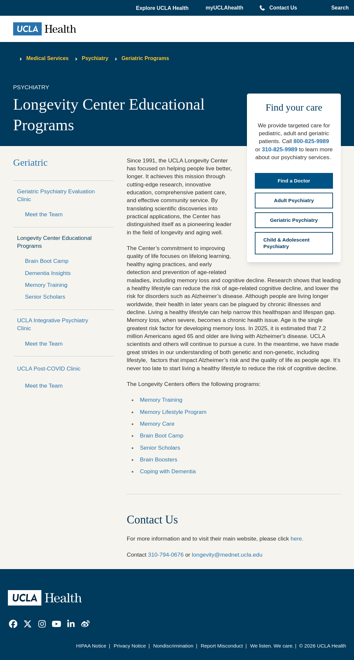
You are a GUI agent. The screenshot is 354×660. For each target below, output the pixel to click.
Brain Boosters (158, 459)
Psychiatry (95, 58)
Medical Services (47, 58)
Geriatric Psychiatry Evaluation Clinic (56, 195)
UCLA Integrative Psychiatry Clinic (52, 324)
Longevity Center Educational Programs (54, 242)
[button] (163, 8)
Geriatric (30, 162)
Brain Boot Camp (46, 261)
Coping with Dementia (168, 471)
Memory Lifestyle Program (173, 412)
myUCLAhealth (224, 8)
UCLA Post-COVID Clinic (48, 368)
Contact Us (283, 8)
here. (298, 538)
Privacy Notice (130, 646)
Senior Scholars (45, 296)
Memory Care (157, 423)
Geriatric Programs (145, 58)
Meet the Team (44, 214)
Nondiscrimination (173, 646)
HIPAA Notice (91, 646)
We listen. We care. (272, 646)
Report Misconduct (222, 646)
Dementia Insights (48, 273)
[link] (13, 624)
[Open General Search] (339, 7)
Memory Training (46, 285)
